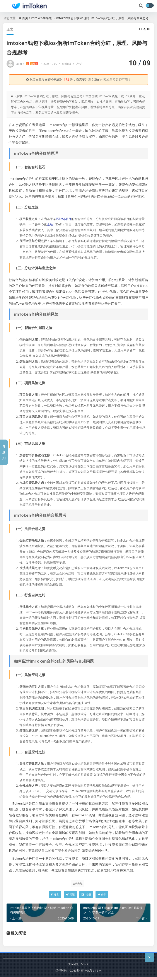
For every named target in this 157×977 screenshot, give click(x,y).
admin (27, 64)
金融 (50, 224)
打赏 (55, 894)
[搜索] (141, 6)
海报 (86, 894)
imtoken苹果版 (41, 18)
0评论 (77, 64)
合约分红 (77, 883)
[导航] (6, 5)
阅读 (70, 894)
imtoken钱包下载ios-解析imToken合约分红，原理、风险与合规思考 (101, 18)
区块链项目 (63, 219)
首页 (25, 18)
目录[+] (3, 452)
